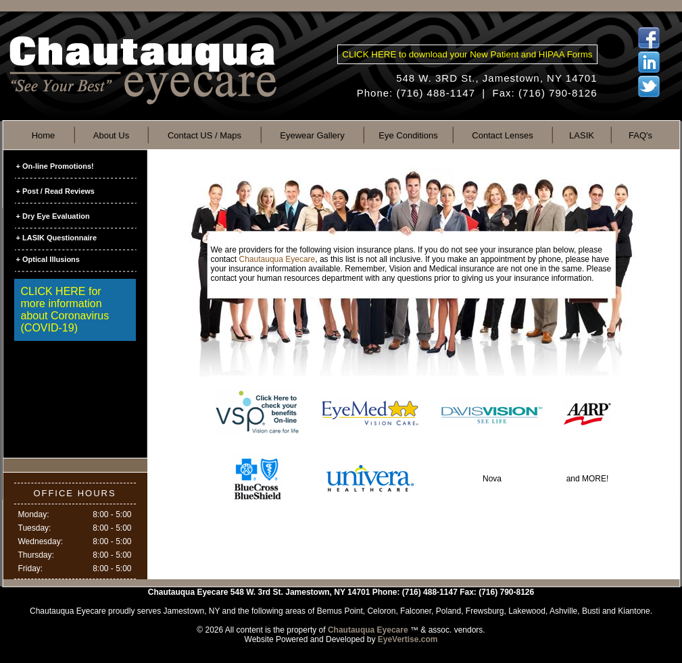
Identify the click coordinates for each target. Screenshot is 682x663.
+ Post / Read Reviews (55, 191)
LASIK (581, 135)
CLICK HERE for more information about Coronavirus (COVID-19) (65, 310)
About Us (111, 135)
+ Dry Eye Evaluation (53, 216)
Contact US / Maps (204, 135)
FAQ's (640, 135)
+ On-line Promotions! (55, 166)
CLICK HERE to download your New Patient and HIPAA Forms (467, 54)
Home (43, 135)
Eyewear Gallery (312, 135)
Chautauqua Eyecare (277, 259)
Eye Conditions (408, 135)
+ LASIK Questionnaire (56, 238)
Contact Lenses (502, 135)
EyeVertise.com (408, 639)
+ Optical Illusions (48, 259)
